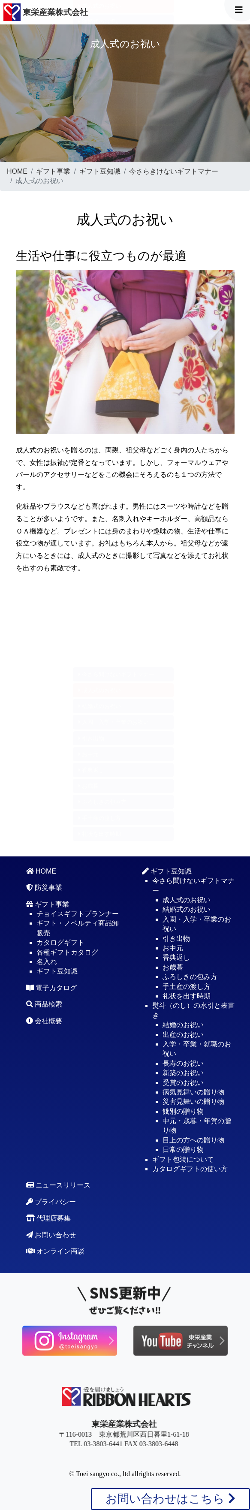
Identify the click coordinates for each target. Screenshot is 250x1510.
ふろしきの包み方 (102, 117)
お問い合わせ (51, 1235)
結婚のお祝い (183, 1024)
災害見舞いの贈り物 (193, 1101)
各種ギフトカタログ (67, 952)
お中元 (88, 69)
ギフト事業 (53, 171)
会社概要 (44, 1021)
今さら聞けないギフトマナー (116, 674)
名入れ (46, 961)
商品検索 (44, 1004)
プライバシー (51, 1202)
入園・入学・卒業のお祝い (113, 37)
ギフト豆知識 (99, 171)
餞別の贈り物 (183, 1111)
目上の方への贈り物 (193, 1140)
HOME (17, 171)
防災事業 (44, 887)
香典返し (91, 85)
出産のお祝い (183, 1034)
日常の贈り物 (183, 1149)
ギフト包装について (183, 1159)
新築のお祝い (183, 1072)
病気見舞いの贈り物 (193, 1092)
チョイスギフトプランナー (77, 913)
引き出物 (91, 53)
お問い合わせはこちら (170, 1498)
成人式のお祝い (99, 690)
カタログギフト (60, 942)
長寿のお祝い (183, 1063)
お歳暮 (88, 101)
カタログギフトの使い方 (190, 1168)
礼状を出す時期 (99, 149)
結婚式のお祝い (99, 21)
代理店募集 (48, 1218)
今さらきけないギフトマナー (173, 171)
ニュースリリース (58, 1185)
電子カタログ (51, 988)
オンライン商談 (55, 1251)
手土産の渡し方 (99, 133)
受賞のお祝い (183, 1082)
